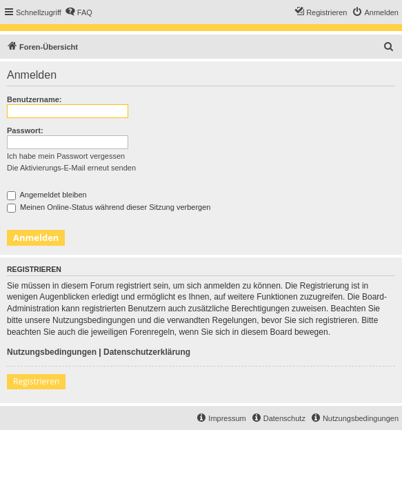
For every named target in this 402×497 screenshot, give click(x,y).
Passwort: (25, 130)
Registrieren (36, 381)
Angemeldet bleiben (47, 195)
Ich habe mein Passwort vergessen (66, 156)
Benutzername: (34, 99)
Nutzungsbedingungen (52, 352)
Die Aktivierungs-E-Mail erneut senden (71, 168)
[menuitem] (78, 12)
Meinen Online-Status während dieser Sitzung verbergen (108, 207)
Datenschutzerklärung (146, 352)
